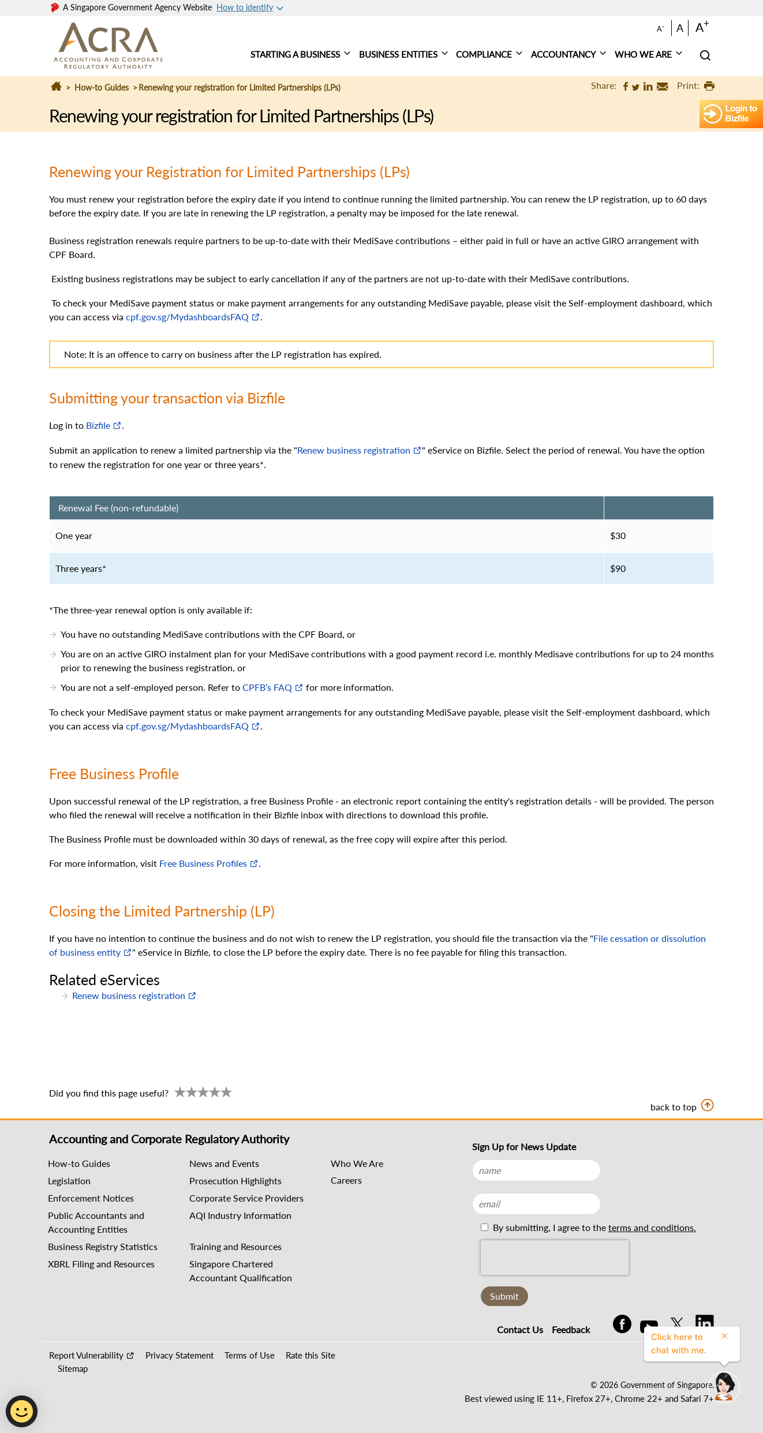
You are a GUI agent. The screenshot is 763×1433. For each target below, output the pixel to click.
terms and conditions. (652, 1227)
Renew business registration (353, 449)
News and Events (224, 1163)
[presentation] (555, 1257)
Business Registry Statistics (103, 1246)
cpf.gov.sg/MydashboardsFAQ (187, 316)
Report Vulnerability (86, 1355)
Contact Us (520, 1329)
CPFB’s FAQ (267, 687)
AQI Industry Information (240, 1215)
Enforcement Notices (91, 1197)
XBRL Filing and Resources (101, 1263)
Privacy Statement (179, 1355)
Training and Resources (235, 1246)
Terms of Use (250, 1355)
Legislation (69, 1180)
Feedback (571, 1329)
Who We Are (357, 1163)
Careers (346, 1179)
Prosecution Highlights (235, 1180)
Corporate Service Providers (246, 1197)
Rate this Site (310, 1355)
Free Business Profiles (203, 863)
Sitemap (73, 1368)
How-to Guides (101, 87)
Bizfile (98, 425)
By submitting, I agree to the (593, 1227)
